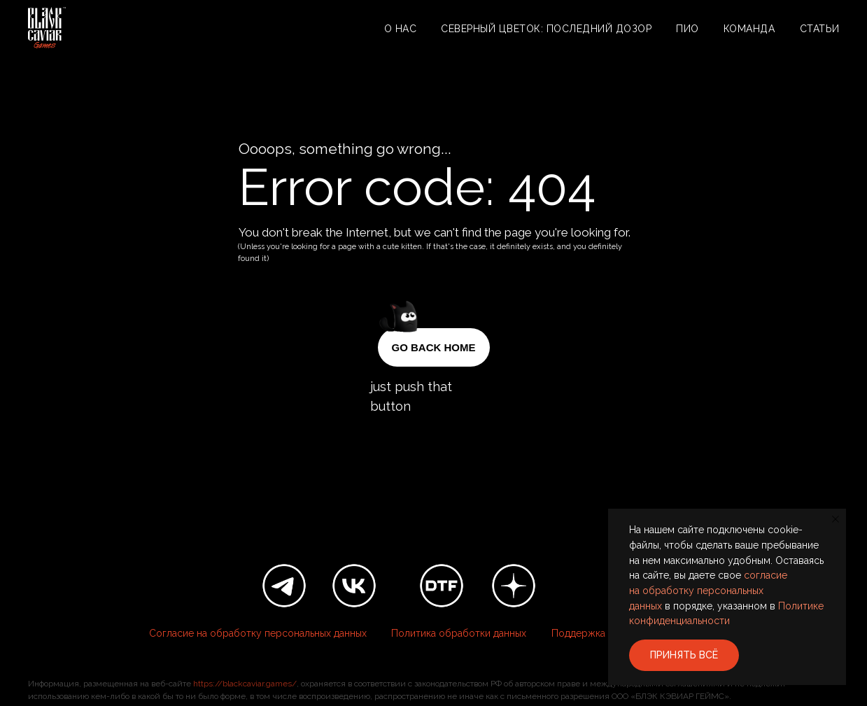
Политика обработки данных (458, 633)
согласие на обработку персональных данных (708, 590)
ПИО (687, 28)
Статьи (820, 28)
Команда (749, 28)
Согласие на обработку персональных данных (258, 633)
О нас (400, 28)
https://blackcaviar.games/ (245, 684)
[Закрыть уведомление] (836, 519)
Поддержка (578, 633)
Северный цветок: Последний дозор (546, 28)
